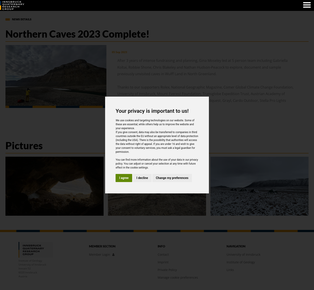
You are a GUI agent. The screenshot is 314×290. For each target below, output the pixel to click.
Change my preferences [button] (172, 178)
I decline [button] (142, 178)
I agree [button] (123, 178)
